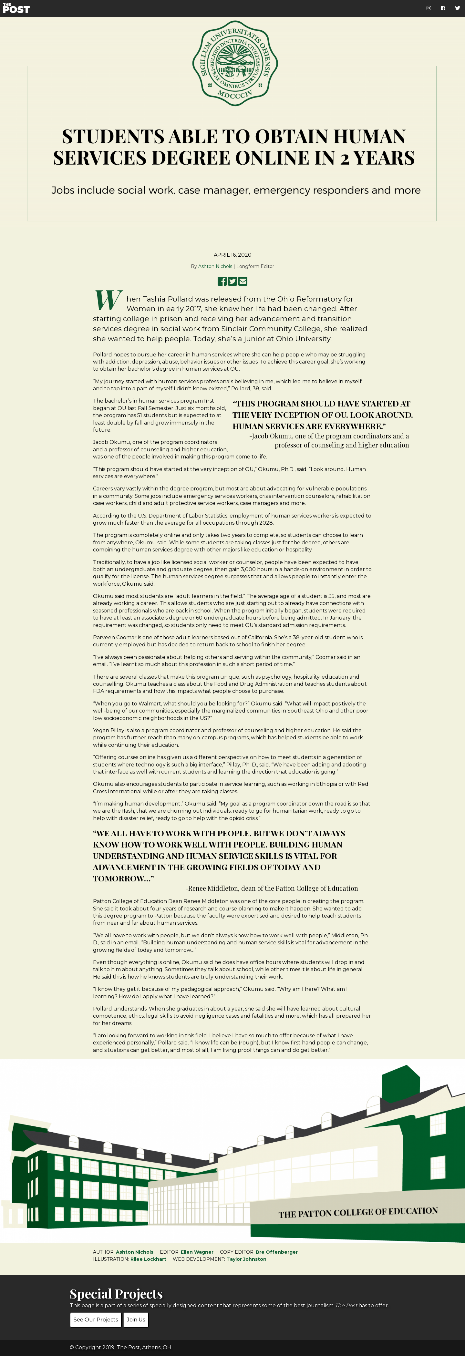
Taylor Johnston (246, 1259)
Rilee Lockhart (148, 1259)
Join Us (136, 1320)
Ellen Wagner (197, 1252)
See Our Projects (96, 1320)
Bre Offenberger (277, 1252)
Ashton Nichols (215, 266)
